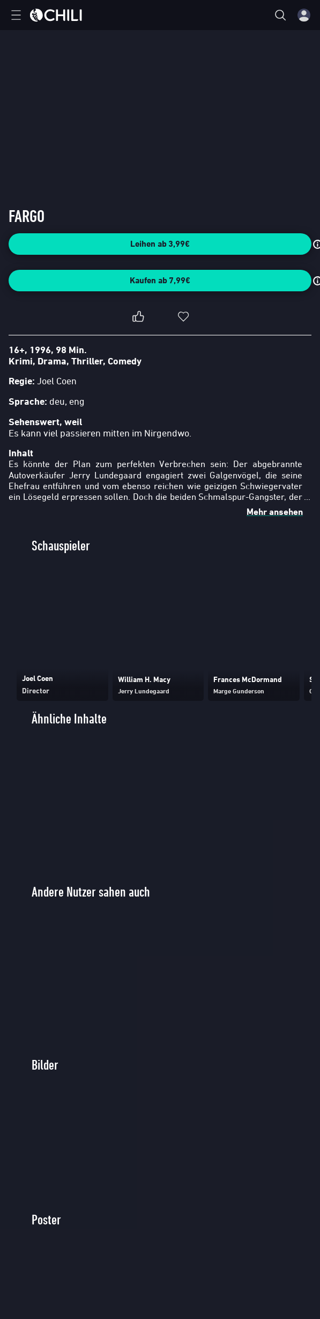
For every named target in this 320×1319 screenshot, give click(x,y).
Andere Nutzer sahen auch (91, 892)
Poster (46, 1220)
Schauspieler (61, 546)
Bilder (45, 1065)
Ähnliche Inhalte (69, 719)
